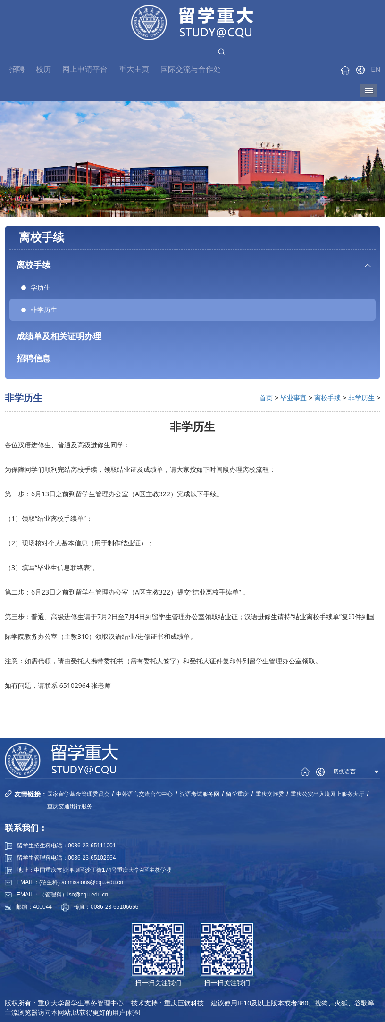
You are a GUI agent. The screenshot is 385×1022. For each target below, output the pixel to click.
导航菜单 (368, 90)
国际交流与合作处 (190, 69)
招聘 (17, 69)
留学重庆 (237, 794)
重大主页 (134, 69)
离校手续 (33, 265)
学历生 (35, 287)
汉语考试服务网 (199, 794)
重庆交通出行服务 (69, 806)
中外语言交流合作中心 (144, 794)
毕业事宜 (293, 398)
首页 (266, 398)
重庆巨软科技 (184, 1003)
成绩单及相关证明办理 (59, 336)
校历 (43, 69)
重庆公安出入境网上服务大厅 (327, 794)
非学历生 (39, 309)
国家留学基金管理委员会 (78, 794)
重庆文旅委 (270, 794)
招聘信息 (33, 358)
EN (375, 69)
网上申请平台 (85, 69)
